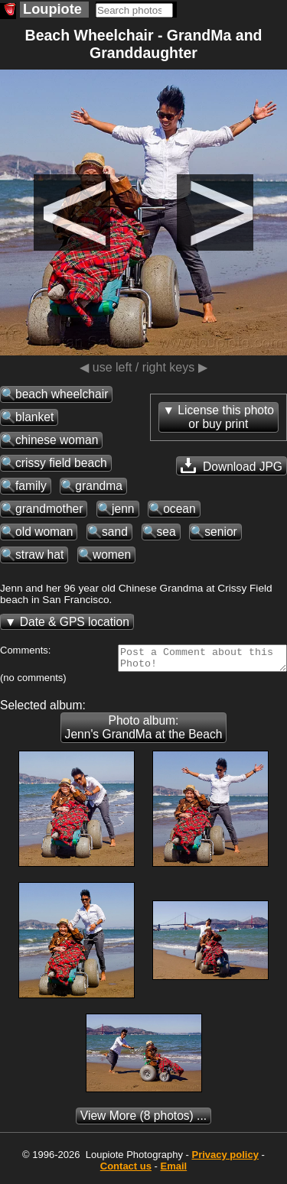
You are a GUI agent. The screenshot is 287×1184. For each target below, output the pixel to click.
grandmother (49, 508)
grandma (98, 485)
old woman (44, 531)
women (112, 554)
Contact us (126, 1170)
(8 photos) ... (143, 1120)
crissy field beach (61, 462)
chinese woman (56, 439)
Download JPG (231, 465)
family (31, 485)
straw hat (39, 554)
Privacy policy (224, 1159)
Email (174, 1170)
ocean (179, 508)
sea (166, 531)
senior (220, 531)
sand (115, 531)
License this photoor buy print (226, 417)
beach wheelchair (61, 394)
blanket (34, 416)
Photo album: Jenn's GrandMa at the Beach (144, 732)
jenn (123, 508)
